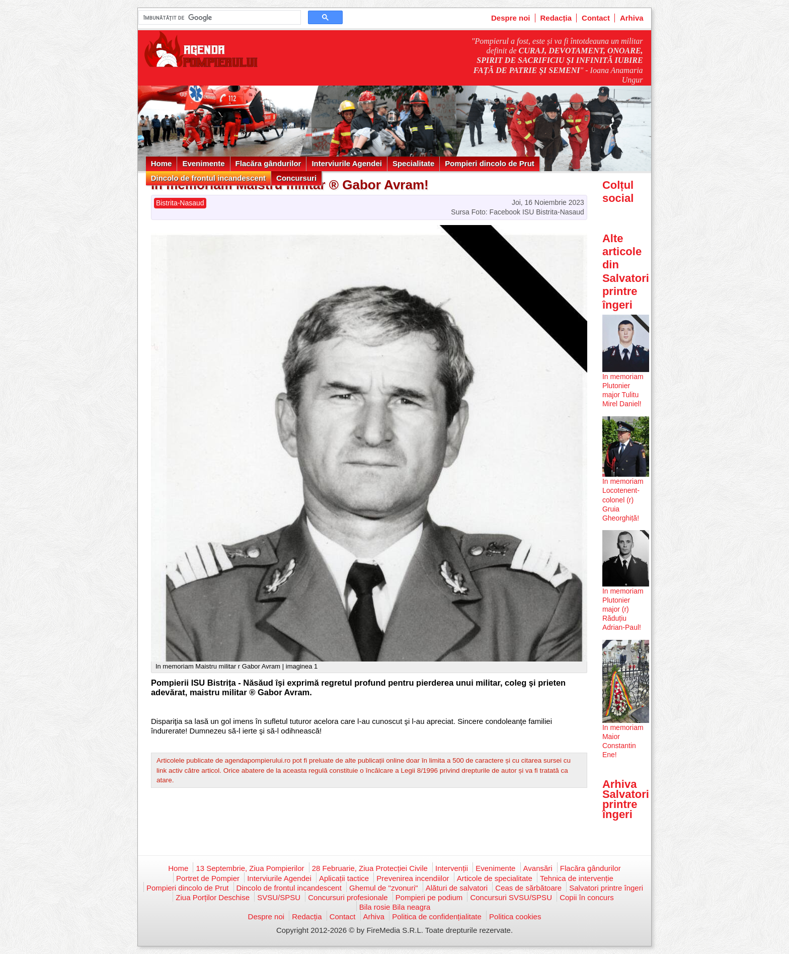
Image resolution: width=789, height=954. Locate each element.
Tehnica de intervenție (576, 878)
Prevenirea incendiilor (412, 878)
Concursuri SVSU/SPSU (511, 897)
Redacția (556, 18)
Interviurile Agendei (346, 163)
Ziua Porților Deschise (213, 897)
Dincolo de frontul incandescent (208, 178)
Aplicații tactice (344, 878)
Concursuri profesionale (347, 897)
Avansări (538, 868)
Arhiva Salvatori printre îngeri (625, 799)
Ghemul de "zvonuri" (383, 888)
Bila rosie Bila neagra (395, 907)
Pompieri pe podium (429, 897)
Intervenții (451, 868)
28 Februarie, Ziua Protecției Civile (370, 868)
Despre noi (510, 18)
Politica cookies (515, 916)
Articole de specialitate (494, 878)
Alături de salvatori (457, 888)
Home (161, 163)
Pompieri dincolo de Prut (489, 163)
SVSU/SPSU (278, 897)
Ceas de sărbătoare (528, 888)
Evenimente (203, 163)
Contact (596, 18)
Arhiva (632, 18)
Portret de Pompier (208, 878)
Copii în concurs (587, 897)
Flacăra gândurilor (268, 163)
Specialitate (413, 163)
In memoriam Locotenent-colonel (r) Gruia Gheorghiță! (623, 499)
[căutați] (218, 17)
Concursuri (296, 178)
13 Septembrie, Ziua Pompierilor (250, 868)
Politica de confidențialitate (437, 916)
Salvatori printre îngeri (606, 888)
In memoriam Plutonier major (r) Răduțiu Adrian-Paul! (623, 609)
